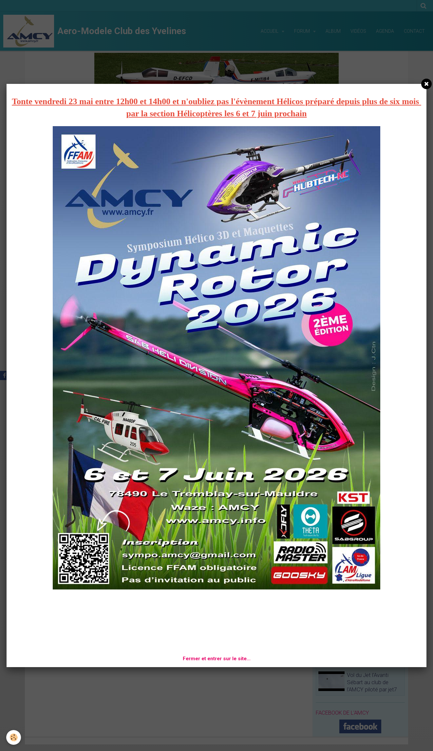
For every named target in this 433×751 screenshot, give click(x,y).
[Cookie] (14, 737)
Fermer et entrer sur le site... (217, 659)
